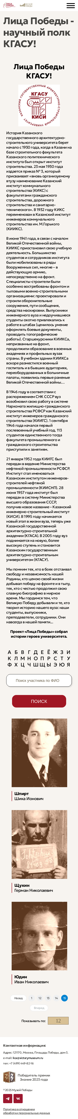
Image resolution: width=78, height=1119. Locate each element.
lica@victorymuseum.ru (27, 1058)
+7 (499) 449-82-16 (21, 1063)
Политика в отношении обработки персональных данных (26, 1111)
